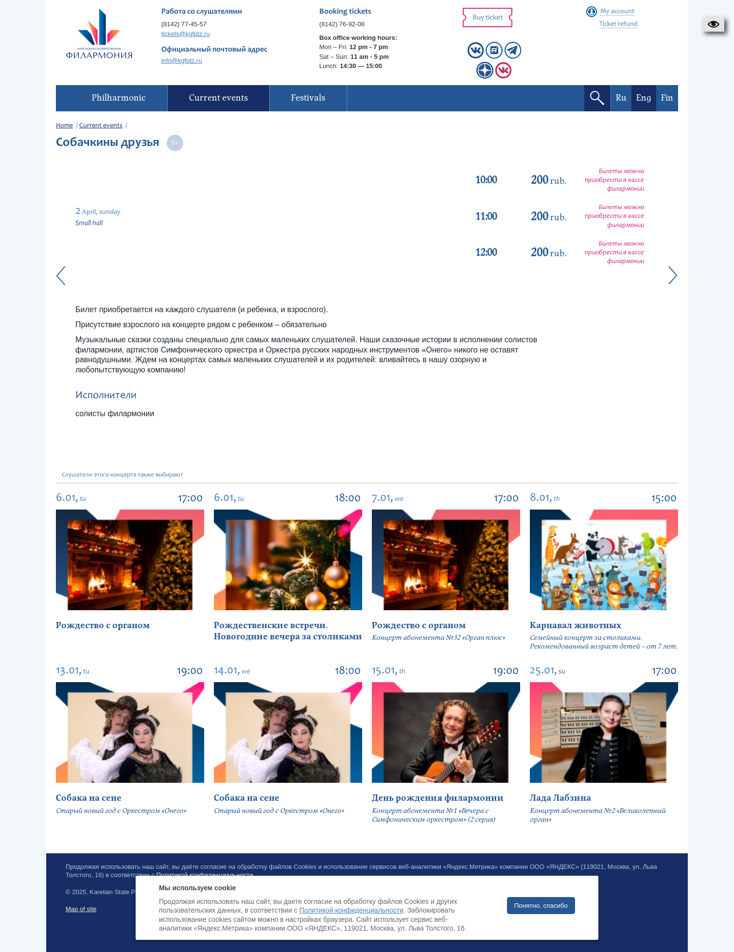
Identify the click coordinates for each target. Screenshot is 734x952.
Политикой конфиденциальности (351, 910)
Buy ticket (487, 17)
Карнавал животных (575, 625)
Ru (621, 98)
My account (617, 11)
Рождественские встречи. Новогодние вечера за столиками (288, 631)
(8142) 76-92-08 (342, 24)
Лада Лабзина (560, 798)
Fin (667, 98)
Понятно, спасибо (541, 905)
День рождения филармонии (438, 798)
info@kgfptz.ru (181, 60)
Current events (100, 126)
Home (64, 126)
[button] (713, 24)
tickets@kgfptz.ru (185, 33)
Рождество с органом (103, 625)
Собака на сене (89, 798)
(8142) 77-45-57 (184, 24)
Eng (643, 98)
